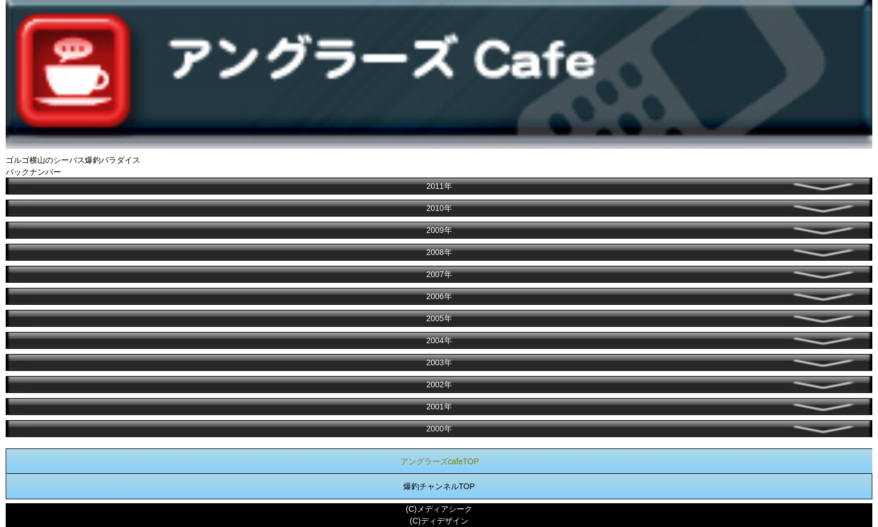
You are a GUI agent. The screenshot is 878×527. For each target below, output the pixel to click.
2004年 (438, 340)
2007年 (438, 274)
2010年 (438, 208)
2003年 (438, 362)
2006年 (438, 296)
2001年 (438, 406)
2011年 (438, 186)
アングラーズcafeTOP (440, 461)
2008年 (438, 252)
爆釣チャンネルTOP (439, 486)
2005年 (438, 318)
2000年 (438, 428)
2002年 (438, 384)
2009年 (438, 230)
